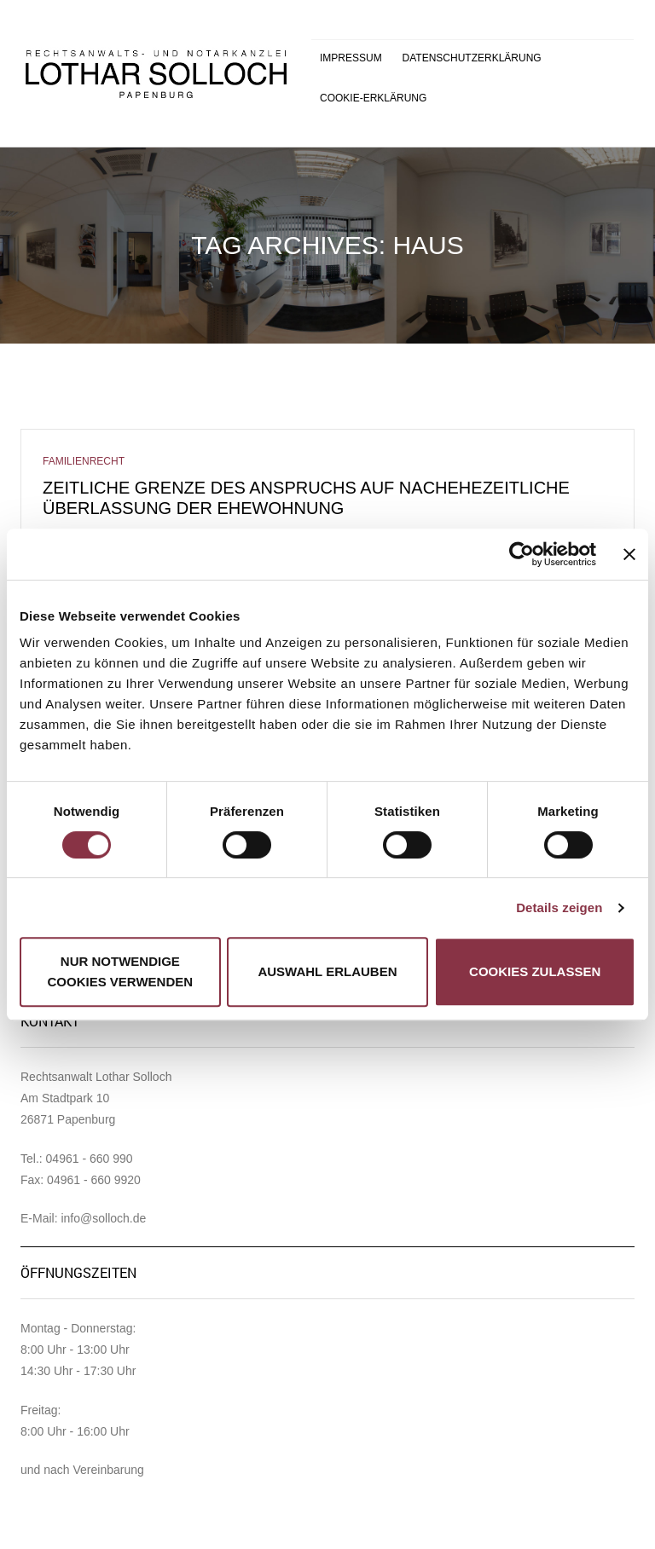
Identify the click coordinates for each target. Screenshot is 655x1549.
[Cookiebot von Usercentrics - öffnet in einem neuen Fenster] (521, 554)
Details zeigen (559, 907)
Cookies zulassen (534, 971)
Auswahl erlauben (327, 971)
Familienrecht (84, 461)
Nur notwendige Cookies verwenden (121, 971)
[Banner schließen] (629, 554)
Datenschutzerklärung (472, 58)
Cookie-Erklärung (373, 98)
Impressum (351, 58)
